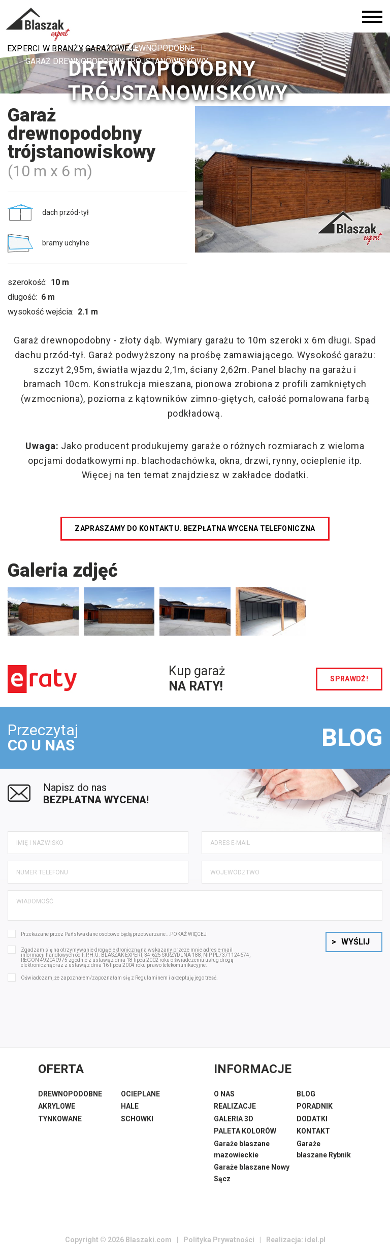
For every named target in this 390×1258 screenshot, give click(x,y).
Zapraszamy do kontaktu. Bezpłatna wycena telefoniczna (195, 528)
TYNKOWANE (60, 1119)
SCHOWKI (137, 1119)
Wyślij (351, 942)
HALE (130, 1106)
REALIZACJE (235, 1106)
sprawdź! (349, 679)
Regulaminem (151, 978)
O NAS (224, 1094)
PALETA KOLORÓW (245, 1131)
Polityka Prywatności (218, 1240)
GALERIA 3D (233, 1119)
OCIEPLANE (140, 1094)
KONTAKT (313, 1131)
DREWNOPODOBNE (70, 1094)
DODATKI (312, 1119)
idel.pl (315, 1240)
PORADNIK (315, 1106)
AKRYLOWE (56, 1106)
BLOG (351, 737)
